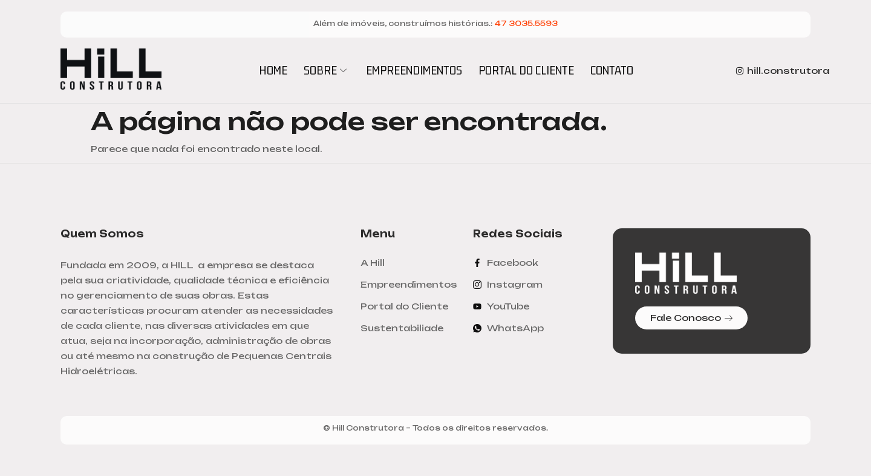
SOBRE (327, 70)
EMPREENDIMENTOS (414, 70)
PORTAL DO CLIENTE (526, 70)
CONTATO (611, 70)
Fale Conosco (691, 317)
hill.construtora (782, 70)
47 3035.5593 (526, 23)
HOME (273, 70)
